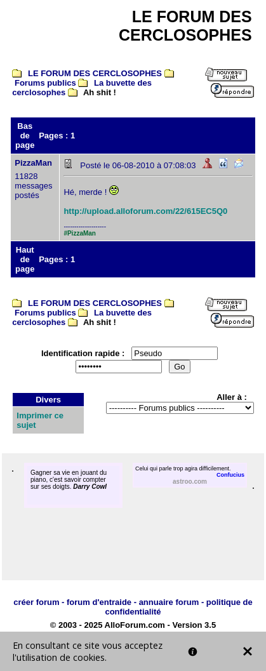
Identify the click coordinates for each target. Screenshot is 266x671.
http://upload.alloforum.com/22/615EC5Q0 (145, 211)
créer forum (36, 602)
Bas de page (24, 135)
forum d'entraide (99, 602)
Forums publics (45, 83)
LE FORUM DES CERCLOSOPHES (95, 73)
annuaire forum (169, 602)
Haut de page (24, 259)
